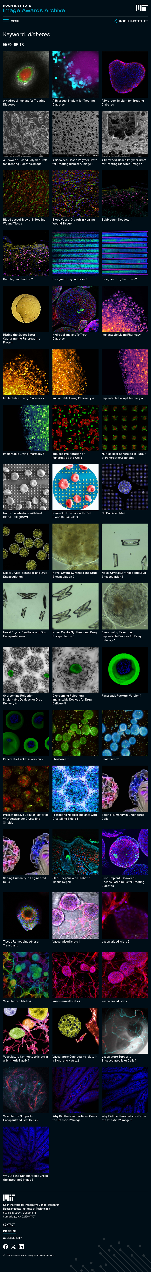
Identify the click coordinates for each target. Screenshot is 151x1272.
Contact (9, 1224)
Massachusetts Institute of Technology (26, 1208)
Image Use (9, 1231)
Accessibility (12, 1237)
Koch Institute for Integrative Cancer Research (31, 1204)
